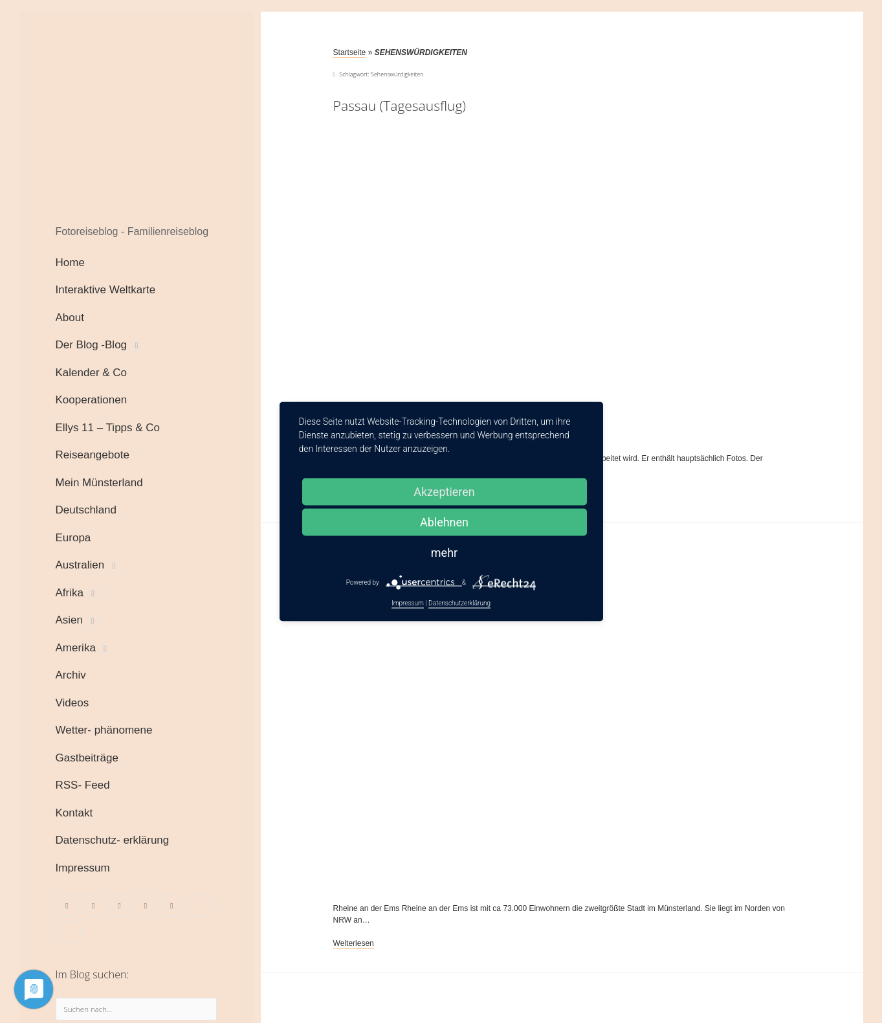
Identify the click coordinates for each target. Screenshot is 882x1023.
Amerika (76, 648)
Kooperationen (91, 400)
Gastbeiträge (87, 758)
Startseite (349, 52)
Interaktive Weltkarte (106, 290)
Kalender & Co (91, 372)
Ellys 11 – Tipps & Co (108, 428)
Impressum (83, 868)
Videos (72, 703)
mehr (444, 552)
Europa (73, 538)
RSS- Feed (83, 785)
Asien (69, 620)
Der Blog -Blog (91, 345)
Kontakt (74, 813)
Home (70, 262)
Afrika (69, 593)
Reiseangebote (92, 455)
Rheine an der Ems (525, 736)
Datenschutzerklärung (459, 603)
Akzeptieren (444, 492)
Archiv (71, 675)
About (70, 317)
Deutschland (86, 510)
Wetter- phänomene (104, 730)
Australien (80, 565)
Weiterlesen (353, 944)
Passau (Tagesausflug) (399, 105)
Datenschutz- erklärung (113, 840)
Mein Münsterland (99, 483)
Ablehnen (444, 522)
